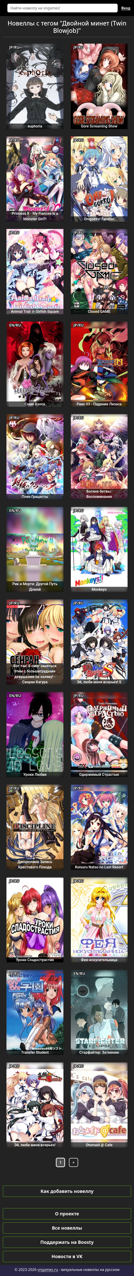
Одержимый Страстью (99, 774)
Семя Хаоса (35, 404)
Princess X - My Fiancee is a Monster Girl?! (35, 216)
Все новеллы (67, 1228)
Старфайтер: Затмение (99, 1052)
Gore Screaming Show (99, 126)
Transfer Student (35, 1052)
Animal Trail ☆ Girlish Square (35, 311)
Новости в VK (67, 1256)
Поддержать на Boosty (67, 1242)
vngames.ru (47, 1269)
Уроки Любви (34, 774)
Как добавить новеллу (67, 1191)
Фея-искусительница (99, 960)
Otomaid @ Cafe (99, 1145)
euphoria (35, 126)
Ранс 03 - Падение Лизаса (99, 404)
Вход (125, 8)
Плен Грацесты (35, 496)
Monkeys (99, 589)
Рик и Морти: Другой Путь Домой (34, 586)
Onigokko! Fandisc (99, 219)
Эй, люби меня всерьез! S (99, 682)
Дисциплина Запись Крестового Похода (34, 864)
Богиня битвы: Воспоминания (99, 494)
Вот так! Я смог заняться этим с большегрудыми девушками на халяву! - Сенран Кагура (35, 674)
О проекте (67, 1214)
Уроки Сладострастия (35, 960)
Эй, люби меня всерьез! (34, 1145)
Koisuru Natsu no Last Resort (99, 867)
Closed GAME (99, 311)
